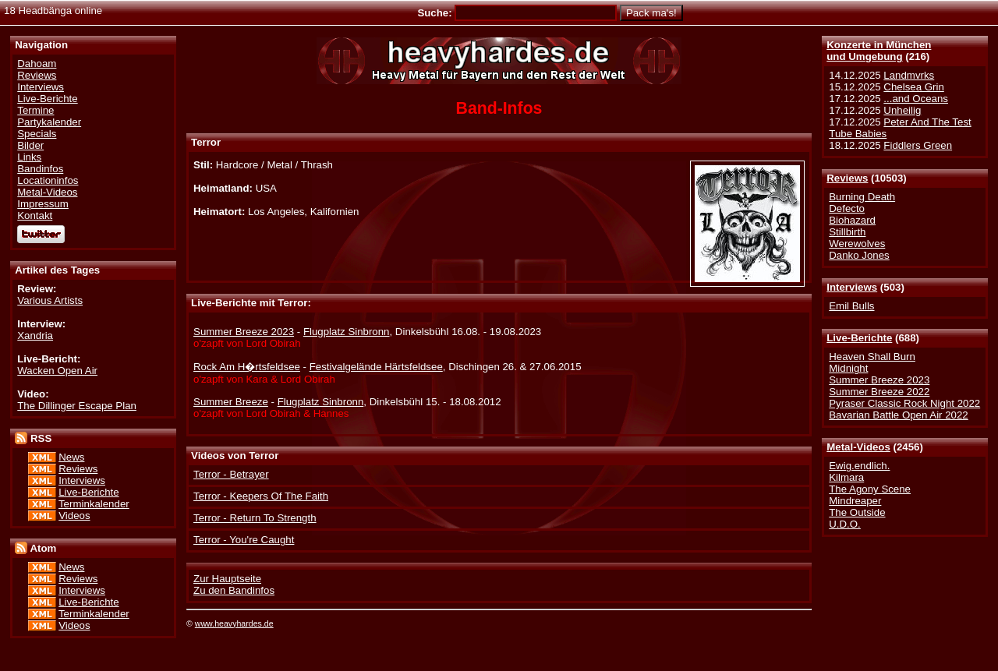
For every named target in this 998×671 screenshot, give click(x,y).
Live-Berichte (859, 338)
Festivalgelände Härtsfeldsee (376, 367)
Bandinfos (40, 169)
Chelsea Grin (913, 87)
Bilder (30, 145)
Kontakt (34, 215)
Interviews (851, 287)
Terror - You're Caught (243, 540)
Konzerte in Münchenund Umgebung (878, 50)
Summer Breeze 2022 (879, 391)
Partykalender (49, 122)
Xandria (35, 335)
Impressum (43, 204)
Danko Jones (859, 255)
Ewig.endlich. (859, 465)
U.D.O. (845, 524)
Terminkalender (93, 504)
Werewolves (857, 243)
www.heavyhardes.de (234, 623)
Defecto (847, 208)
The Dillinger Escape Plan (76, 405)
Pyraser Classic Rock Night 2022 (904, 403)
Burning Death (862, 197)
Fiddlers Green (917, 145)
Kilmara (846, 477)
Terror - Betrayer (231, 474)
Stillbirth (847, 232)
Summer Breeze (230, 402)
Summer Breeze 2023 (879, 380)
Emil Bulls (851, 306)
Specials (36, 133)
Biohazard (852, 220)
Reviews (847, 178)
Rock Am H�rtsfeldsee (246, 367)
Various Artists (50, 300)
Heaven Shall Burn (872, 356)
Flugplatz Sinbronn (346, 331)
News (71, 457)
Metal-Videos (858, 447)
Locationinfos (47, 180)
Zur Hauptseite (227, 578)
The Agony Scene (870, 489)
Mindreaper (855, 501)
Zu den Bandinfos (233, 590)
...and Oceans (915, 98)
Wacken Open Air (57, 370)
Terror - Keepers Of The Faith (260, 496)
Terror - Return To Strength (255, 518)
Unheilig (902, 110)
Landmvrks (908, 75)
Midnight (848, 368)
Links (29, 157)
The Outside (857, 512)
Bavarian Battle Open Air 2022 (898, 415)
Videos (74, 515)
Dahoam (36, 63)
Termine (35, 110)
